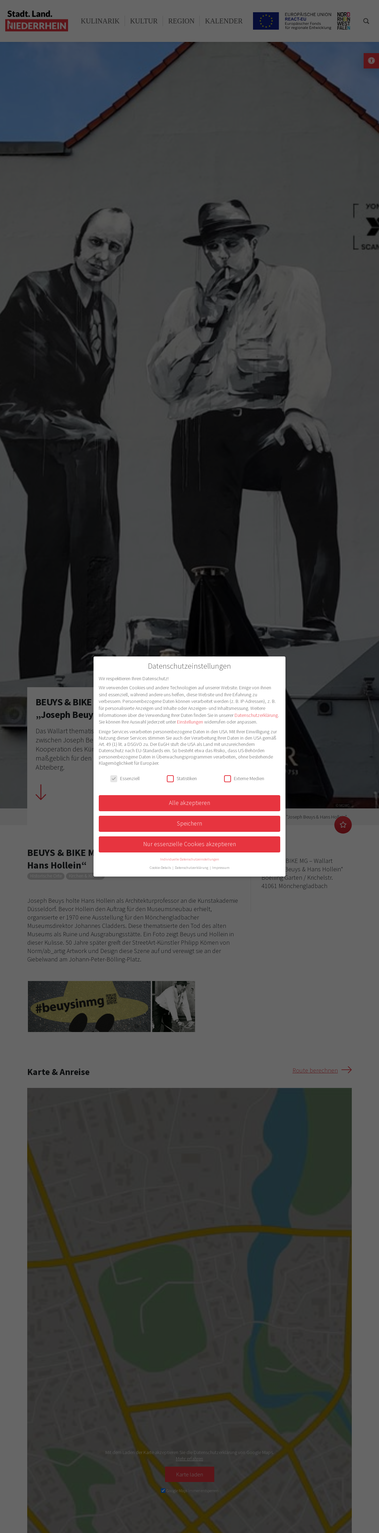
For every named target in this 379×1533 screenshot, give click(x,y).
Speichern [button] (189, 823)
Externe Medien (244, 778)
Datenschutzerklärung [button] (192, 867)
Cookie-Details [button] (161, 867)
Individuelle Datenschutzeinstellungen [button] (189, 859)
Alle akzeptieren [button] (189, 803)
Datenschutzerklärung (256, 715)
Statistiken (182, 778)
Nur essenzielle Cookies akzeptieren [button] (189, 844)
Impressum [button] (221, 867)
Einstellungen (190, 722)
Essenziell (125, 778)
